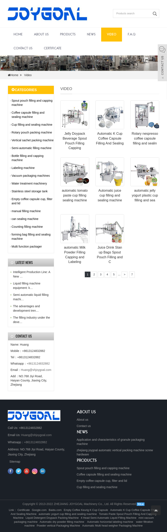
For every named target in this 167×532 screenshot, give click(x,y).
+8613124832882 (38, 363)
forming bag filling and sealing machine (31, 236)
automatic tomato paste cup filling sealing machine (75, 195)
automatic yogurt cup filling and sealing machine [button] (67, 514)
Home (18, 34)
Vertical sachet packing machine (33, 140)
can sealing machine (25, 219)
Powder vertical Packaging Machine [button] (58, 525)
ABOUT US (86, 412)
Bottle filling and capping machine (28, 158)
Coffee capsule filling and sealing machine (28, 115)
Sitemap (14, 461)
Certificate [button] (23, 510)
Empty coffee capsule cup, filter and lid (32, 201)
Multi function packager (27, 246)
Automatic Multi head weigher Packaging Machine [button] (112, 525)
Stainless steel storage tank (30, 191)
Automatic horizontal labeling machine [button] (110, 521)
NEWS (82, 432)
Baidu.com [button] (55, 510)
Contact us (22, 48)
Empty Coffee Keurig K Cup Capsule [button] (86, 510)
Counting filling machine (27, 226)
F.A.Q (131, 34)
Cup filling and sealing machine (32, 124)
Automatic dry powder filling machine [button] (62, 521)
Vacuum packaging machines (31, 175)
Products (68, 34)
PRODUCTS (87, 461)
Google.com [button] (39, 510)
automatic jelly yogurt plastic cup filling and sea (145, 195)
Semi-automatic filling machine (32, 148)
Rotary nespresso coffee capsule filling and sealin (145, 138)
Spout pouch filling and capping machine (32, 102)
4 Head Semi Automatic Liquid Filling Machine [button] (108, 517)
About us (41, 34)
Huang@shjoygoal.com (36, 370)
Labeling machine (23, 168)
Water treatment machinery (29, 183)
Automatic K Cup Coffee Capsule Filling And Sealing (110, 138)
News (91, 34)
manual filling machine (26, 211)
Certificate (52, 48)
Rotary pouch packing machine (32, 132)
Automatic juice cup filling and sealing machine (110, 195)
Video (111, 34)
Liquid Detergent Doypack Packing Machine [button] (52, 517)
